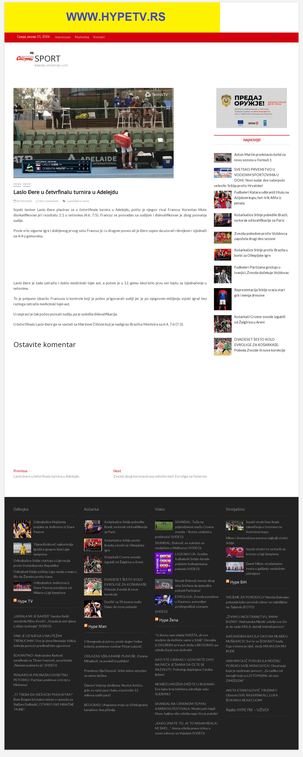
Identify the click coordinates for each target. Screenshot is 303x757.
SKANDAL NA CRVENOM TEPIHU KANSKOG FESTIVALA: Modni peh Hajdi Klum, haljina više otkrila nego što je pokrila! (186, 709)
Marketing (82, 37)
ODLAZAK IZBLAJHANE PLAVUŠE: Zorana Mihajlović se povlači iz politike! (115, 658)
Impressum (62, 37)
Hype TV (25, 601)
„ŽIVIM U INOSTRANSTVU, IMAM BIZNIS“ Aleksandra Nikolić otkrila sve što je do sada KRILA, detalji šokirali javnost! (256, 622)
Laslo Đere (75, 201)
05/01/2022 (22, 201)
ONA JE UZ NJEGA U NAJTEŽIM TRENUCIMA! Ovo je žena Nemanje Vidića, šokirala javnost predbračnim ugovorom (44, 641)
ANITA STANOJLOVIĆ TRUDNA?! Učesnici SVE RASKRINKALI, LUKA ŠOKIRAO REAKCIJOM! (252, 695)
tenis (86, 201)
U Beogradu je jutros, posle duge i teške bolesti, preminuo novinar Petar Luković (113, 644)
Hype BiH (238, 582)
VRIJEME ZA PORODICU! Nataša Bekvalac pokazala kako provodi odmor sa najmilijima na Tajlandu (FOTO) (257, 602)
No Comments (47, 201)
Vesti (27, 184)
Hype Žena (168, 620)
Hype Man (97, 626)
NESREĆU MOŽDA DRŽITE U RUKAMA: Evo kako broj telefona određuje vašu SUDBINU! (185, 689)
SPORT (48, 58)
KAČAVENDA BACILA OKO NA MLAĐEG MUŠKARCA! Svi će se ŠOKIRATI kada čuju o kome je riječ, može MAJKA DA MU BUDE (257, 643)
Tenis (17, 184)
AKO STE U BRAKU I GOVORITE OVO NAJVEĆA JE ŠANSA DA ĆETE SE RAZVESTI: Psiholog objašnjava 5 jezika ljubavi (184, 667)
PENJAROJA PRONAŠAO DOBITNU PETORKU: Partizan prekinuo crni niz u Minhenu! (41, 680)
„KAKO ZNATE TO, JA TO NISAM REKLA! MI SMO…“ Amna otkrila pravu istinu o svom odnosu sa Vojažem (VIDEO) (186, 728)
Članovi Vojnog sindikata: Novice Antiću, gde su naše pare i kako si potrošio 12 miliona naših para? (113, 690)
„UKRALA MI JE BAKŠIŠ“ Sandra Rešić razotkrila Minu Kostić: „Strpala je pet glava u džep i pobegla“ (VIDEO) (44, 621)
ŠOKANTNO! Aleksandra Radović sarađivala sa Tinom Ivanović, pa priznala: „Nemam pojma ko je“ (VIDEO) (43, 660)
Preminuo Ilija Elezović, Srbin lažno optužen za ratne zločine (115, 673)
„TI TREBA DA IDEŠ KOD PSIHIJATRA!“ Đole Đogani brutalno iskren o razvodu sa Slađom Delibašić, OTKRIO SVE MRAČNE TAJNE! (43, 702)
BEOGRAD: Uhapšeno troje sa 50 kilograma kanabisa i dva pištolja (116, 707)
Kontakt (99, 37)
